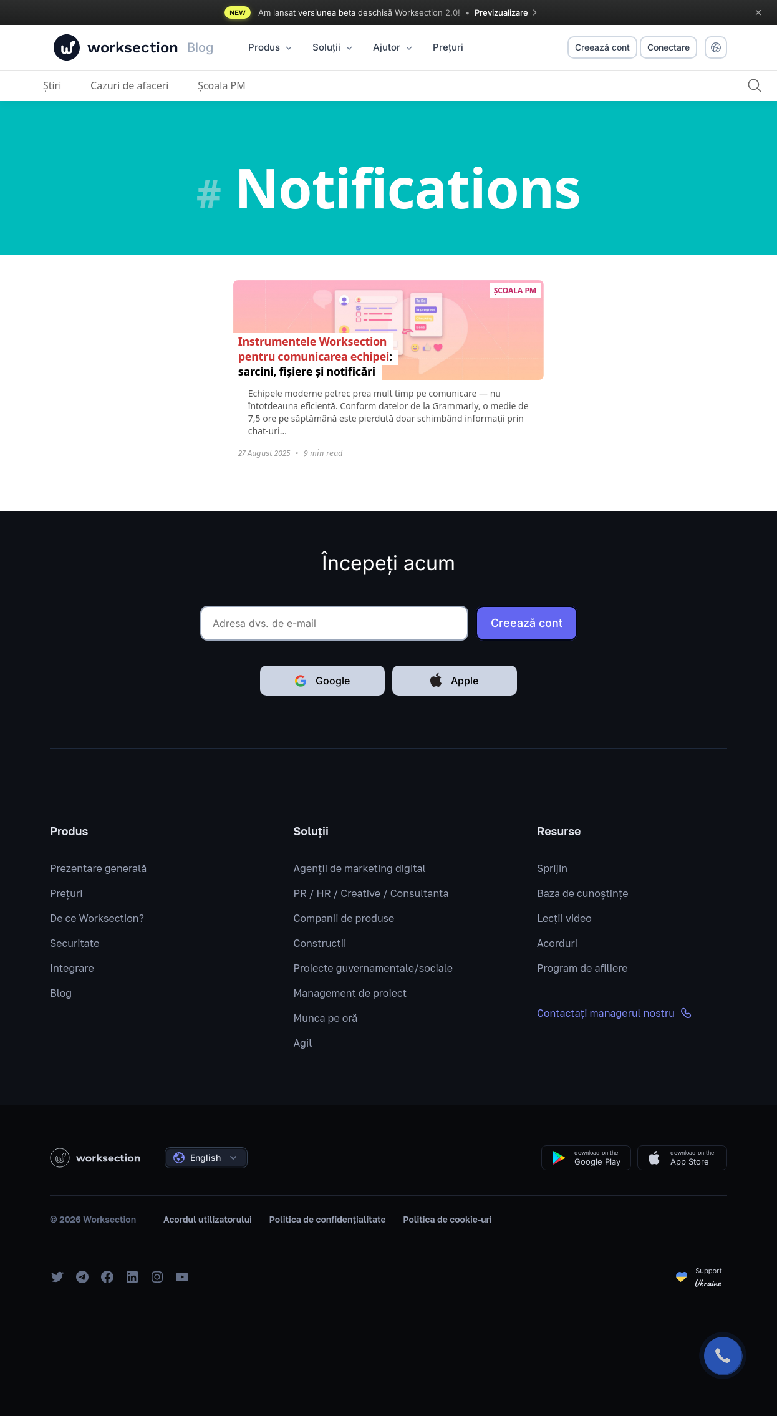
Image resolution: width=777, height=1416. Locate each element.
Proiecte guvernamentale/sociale (373, 968)
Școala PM (222, 85)
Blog (61, 993)
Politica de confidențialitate (327, 1219)
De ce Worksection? (97, 918)
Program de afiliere (582, 968)
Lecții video (564, 918)
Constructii (320, 943)
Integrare (72, 968)
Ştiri (52, 85)
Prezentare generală (98, 868)
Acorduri (557, 943)
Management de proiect (350, 993)
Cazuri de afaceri (129, 85)
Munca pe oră (326, 1018)
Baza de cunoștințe (583, 893)
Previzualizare (508, 12)
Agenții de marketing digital (360, 868)
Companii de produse (344, 918)
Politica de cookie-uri (447, 1219)
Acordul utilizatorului (207, 1219)
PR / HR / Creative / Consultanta (371, 893)
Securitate (74, 943)
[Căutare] (754, 85)
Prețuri (66, 893)
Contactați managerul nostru (614, 1013)
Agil (303, 1043)
